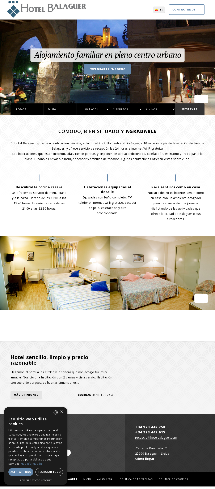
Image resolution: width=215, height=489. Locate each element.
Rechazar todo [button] (49, 472)
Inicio (87, 481)
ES (150, 11)
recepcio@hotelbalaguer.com (156, 440)
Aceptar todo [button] (20, 472)
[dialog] (35, 446)
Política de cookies (173, 481)
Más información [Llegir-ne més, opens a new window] (31, 464)
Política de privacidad (136, 481)
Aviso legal (105, 481)
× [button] (61, 412)
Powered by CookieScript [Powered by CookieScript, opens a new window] (36, 480)
